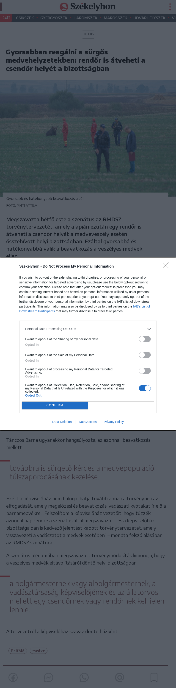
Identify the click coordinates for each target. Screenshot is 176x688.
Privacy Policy (114, 422)
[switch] (145, 339)
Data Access (88, 422)
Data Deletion (62, 422)
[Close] (167, 266)
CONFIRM (54, 405)
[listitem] (88, 329)
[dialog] (88, 344)
